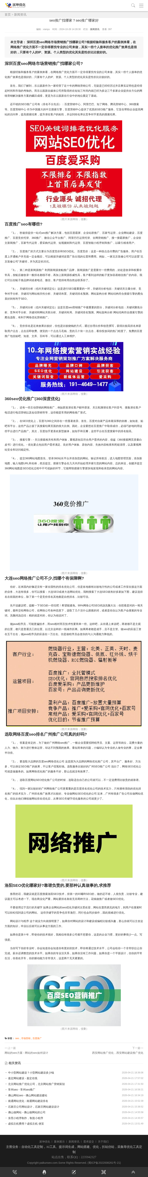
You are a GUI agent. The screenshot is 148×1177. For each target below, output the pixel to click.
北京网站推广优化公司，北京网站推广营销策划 (35, 1084)
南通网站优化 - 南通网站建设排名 (26, 1100)
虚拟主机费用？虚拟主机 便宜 (24, 1123)
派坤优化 (44, 1141)
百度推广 (37, 1038)
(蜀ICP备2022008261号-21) (104, 1162)
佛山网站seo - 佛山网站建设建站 (26, 1095)
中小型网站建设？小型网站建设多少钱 (29, 1072)
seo (17, 1038)
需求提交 (88, 1141)
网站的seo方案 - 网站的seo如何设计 (26, 1052)
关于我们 (103, 1141)
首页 (8, 14)
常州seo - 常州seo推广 (20, 1089)
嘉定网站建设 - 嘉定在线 (21, 1078)
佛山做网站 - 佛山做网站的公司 (25, 1112)
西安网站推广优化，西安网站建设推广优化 (117, 1052)
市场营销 (25, 1038)
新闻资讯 (20, 14)
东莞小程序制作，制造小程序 (24, 1118)
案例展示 (59, 1141)
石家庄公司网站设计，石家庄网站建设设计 (32, 1106)
